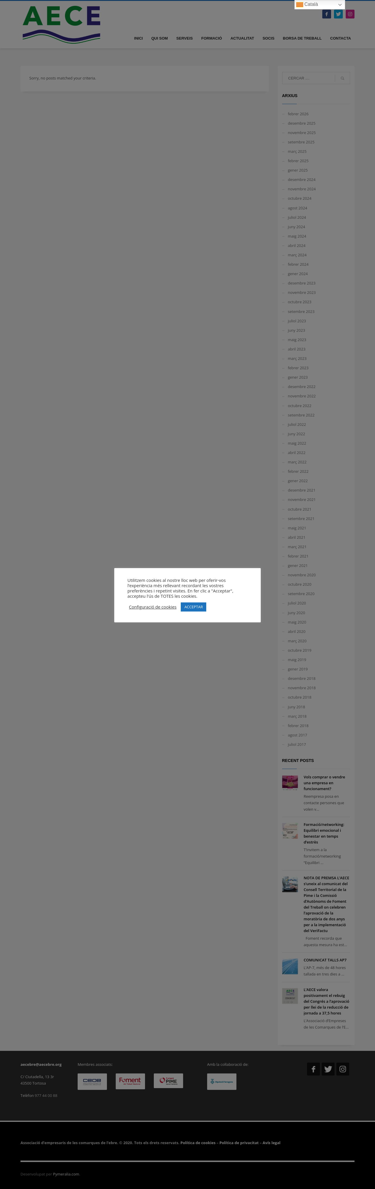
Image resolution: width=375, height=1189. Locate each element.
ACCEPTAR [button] (193, 606)
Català (307, 4)
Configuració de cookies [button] (152, 606)
